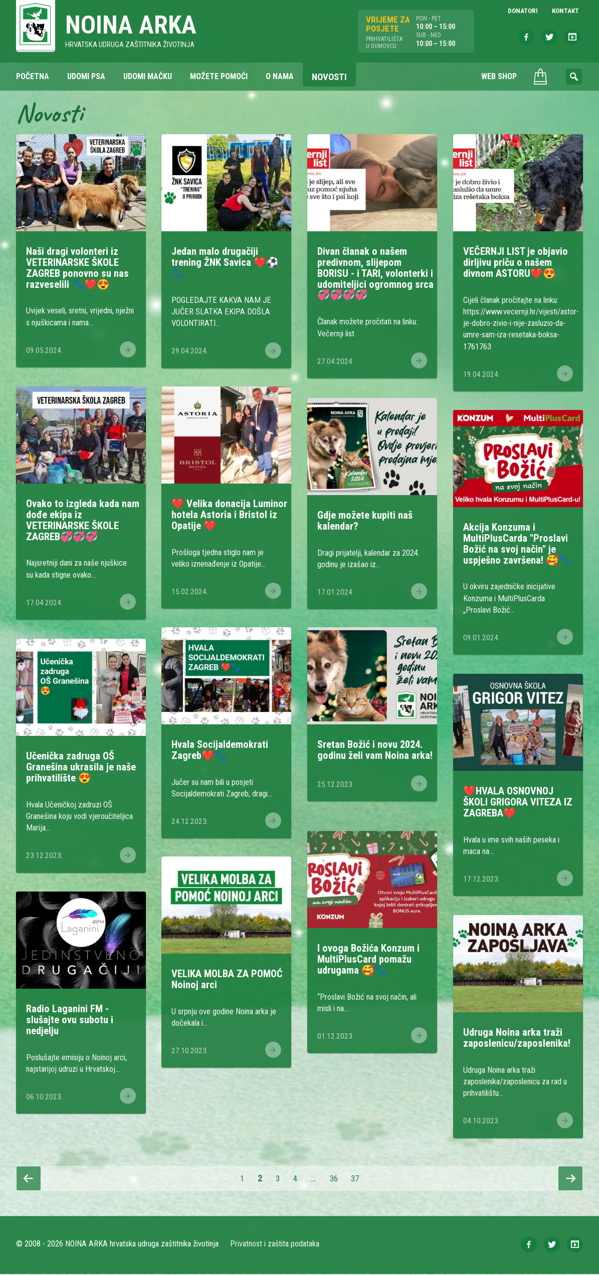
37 (360, 1179)
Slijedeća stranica (570, 1179)
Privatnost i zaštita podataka (275, 1244)
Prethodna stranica (29, 1179)
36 (337, 1179)
